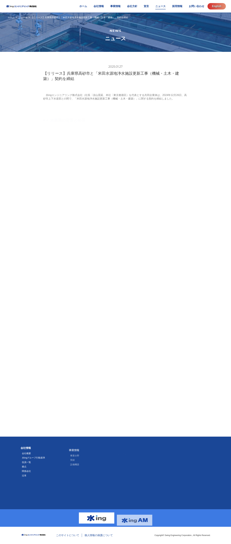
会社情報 (26, 450)
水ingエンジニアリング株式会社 (21, 6)
